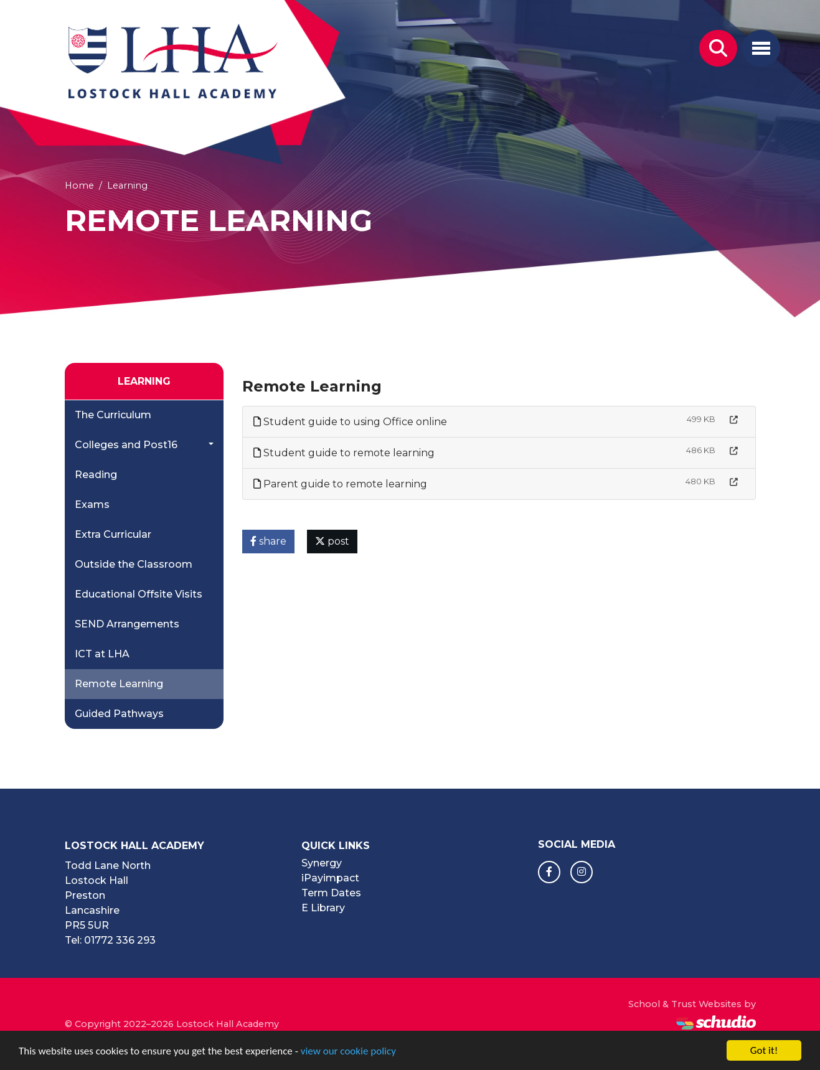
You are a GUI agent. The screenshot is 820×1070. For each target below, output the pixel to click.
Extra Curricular (113, 534)
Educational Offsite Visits (138, 594)
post (332, 541)
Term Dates (331, 893)
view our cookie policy (348, 1051)
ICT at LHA (102, 654)
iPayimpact (330, 878)
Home (79, 185)
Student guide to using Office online (350, 422)
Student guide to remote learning (344, 453)
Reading (96, 475)
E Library (323, 908)
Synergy (321, 863)
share (268, 541)
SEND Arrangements (127, 624)
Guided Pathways (119, 714)
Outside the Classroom (133, 564)
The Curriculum (113, 415)
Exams (92, 504)
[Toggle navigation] (761, 48)
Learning (127, 185)
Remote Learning (119, 684)
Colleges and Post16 (126, 445)
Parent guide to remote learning (340, 484)
